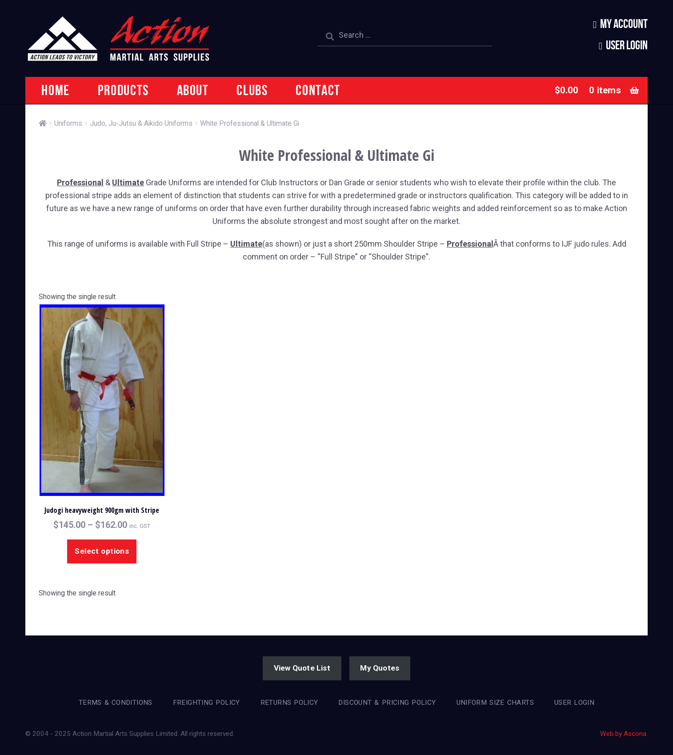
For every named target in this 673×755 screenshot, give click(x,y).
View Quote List (302, 667)
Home (55, 90)
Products (123, 90)
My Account (624, 24)
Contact (318, 90)
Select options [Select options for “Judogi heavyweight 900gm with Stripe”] (102, 551)
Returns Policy (289, 703)
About (193, 90)
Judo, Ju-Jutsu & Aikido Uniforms (141, 123)
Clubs (252, 90)
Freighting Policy (206, 703)
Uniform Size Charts (495, 703)
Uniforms (68, 123)
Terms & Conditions (115, 703)
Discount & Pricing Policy (387, 703)
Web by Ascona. (624, 734)
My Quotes (379, 667)
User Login (627, 45)
